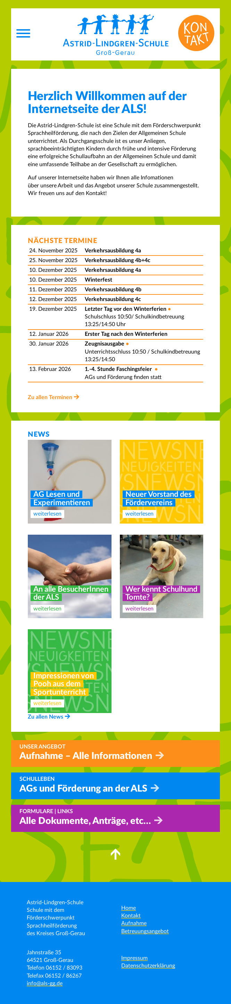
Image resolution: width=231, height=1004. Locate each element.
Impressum (134, 958)
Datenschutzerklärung (148, 966)
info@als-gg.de (45, 983)
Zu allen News (45, 717)
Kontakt (131, 915)
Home (128, 908)
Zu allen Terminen (50, 397)
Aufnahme (134, 923)
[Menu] (23, 34)
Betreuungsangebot (145, 931)
